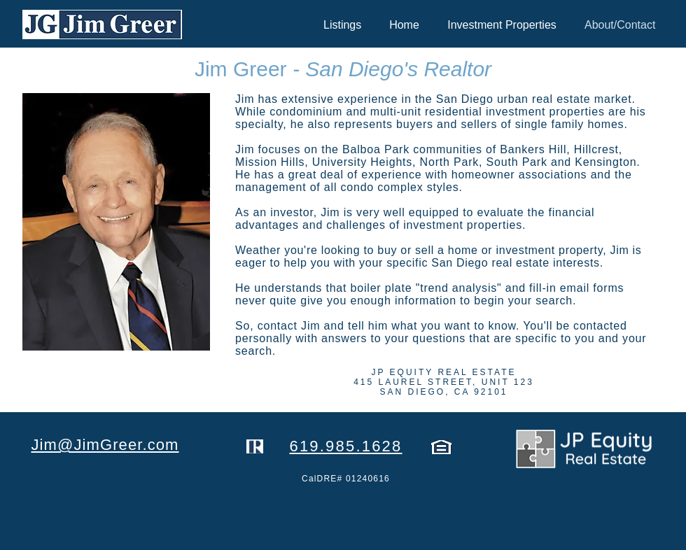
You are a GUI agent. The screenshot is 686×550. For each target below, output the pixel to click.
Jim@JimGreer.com (104, 444)
